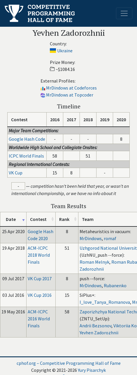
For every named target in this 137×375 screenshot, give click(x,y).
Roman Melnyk (94, 262)
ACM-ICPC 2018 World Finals (39, 255)
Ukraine (65, 50)
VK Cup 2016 (40, 295)
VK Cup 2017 (40, 278)
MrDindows (91, 238)
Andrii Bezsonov (95, 325)
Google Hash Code (27, 139)
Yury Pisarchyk (92, 370)
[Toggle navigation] (124, 13)
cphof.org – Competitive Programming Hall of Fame (69, 363)
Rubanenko (115, 285)
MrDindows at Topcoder (69, 95)
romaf (110, 238)
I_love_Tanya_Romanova (105, 302)
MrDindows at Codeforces (71, 88)
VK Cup (15, 173)
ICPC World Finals (26, 156)
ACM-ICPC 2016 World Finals (39, 318)
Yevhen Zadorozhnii (99, 332)
